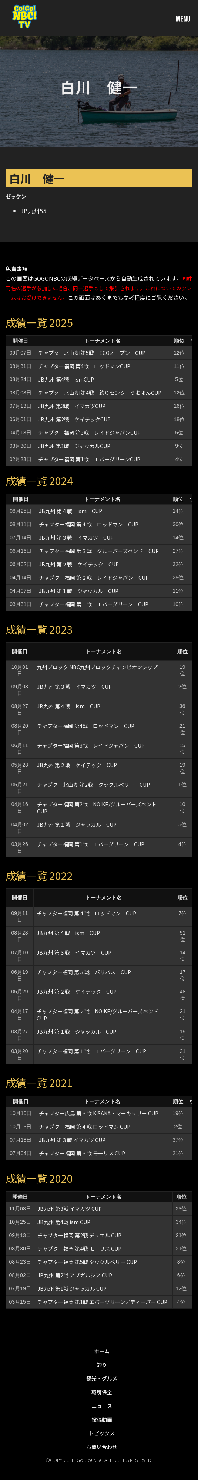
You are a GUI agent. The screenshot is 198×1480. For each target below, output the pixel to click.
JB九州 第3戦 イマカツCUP (71, 406)
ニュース (102, 1405)
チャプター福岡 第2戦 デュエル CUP (79, 1235)
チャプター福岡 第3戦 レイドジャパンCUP (89, 432)
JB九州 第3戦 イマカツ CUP (69, 1208)
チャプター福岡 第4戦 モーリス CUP (79, 1248)
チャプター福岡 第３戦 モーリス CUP (82, 1153)
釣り (102, 1364)
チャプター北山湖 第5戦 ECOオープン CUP (91, 352)
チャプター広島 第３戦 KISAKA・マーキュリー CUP (98, 1113)
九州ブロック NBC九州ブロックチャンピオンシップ (97, 667)
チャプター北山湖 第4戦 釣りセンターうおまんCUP (99, 392)
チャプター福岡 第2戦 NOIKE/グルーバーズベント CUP (99, 807)
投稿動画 (101, 1419)
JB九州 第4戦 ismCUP (66, 379)
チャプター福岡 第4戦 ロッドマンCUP (84, 366)
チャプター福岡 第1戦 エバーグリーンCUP (89, 459)
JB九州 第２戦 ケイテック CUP (79, 564)
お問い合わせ (101, 1446)
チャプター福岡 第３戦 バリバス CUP (84, 972)
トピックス (102, 1433)
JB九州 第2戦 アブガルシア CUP (74, 1275)
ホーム (102, 1351)
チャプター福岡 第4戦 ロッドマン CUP (85, 725)
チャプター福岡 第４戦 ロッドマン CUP (88, 524)
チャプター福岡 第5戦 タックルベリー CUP (87, 1262)
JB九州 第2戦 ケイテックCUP (74, 419)
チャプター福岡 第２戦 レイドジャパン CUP (94, 577)
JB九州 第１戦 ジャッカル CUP (81, 591)
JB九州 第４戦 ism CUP (70, 511)
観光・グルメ (101, 1378)
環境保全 (101, 1392)
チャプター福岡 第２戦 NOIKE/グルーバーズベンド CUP (100, 1014)
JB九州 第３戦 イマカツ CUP (76, 537)
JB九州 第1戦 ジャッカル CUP (72, 1288)
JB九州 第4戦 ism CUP (63, 1222)
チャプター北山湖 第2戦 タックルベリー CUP (93, 784)
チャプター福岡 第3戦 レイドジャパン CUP (91, 745)
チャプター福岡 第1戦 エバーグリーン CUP (90, 844)
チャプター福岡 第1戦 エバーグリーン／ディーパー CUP (102, 1301)
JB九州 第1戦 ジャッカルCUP (74, 446)
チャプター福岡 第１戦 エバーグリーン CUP (93, 604)
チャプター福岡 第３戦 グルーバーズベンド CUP (99, 551)
